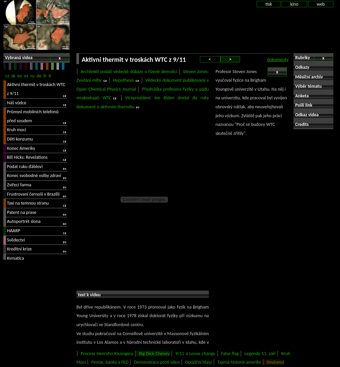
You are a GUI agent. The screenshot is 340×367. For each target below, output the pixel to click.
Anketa (302, 96)
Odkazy (302, 67)
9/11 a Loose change (195, 353)
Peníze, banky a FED (109, 362)
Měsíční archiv (309, 77)
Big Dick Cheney (154, 353)
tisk (268, 4)
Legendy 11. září (260, 353)
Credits (302, 124)
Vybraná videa (37, 57)
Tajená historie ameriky (239, 362)
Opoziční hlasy (198, 362)
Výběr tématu (308, 86)
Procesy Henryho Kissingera (107, 353)
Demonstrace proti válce (157, 362)
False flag (230, 353)
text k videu (89, 295)
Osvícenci (275, 362)
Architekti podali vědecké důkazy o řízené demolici (129, 71)
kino (294, 4)
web (321, 4)
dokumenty (278, 59)
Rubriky (314, 57)
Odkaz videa (307, 115)
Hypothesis (123, 80)
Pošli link (303, 105)
